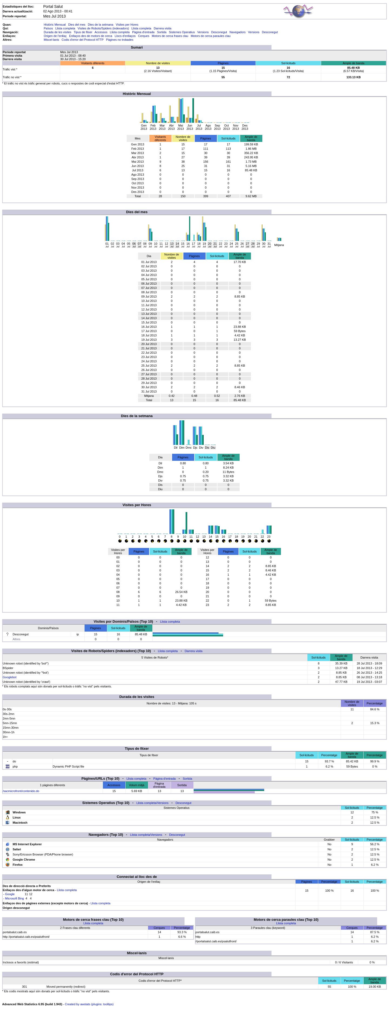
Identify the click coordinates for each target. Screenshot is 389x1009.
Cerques (143, 36)
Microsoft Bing (14, 898)
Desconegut (219, 32)
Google (10, 894)
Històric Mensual (55, 24)
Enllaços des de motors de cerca (90, 36)
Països (48, 28)
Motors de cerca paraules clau (210, 36)
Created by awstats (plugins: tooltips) (89, 1004)
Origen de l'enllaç (55, 36)
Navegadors (238, 32)
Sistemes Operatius (182, 32)
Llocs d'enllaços (125, 36)
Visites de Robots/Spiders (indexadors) (103, 28)
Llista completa (65, 28)
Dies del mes (76, 24)
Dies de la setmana (100, 24)
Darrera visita (162, 28)
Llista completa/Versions (152, 803)
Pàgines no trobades (119, 39)
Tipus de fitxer (83, 32)
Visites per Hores (127, 24)
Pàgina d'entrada (143, 32)
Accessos (101, 32)
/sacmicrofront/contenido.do (21, 791)
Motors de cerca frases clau (170, 36)
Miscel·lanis (51, 39)
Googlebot (9, 677)
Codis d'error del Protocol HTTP (82, 39)
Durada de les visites (57, 32)
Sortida (161, 32)
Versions (203, 32)
